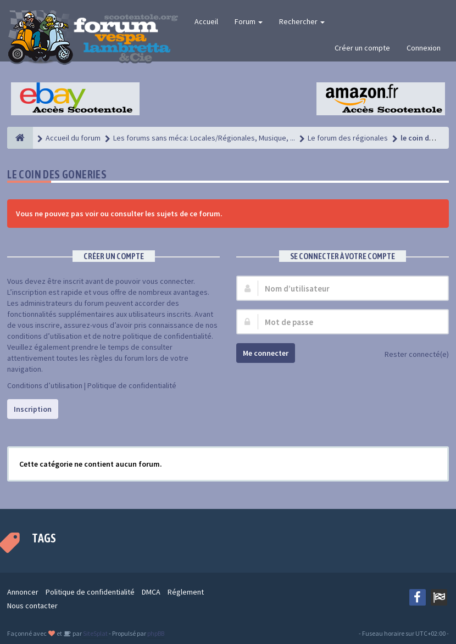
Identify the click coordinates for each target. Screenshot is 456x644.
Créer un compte (362, 48)
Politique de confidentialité (131, 385)
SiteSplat (95, 633)
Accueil (206, 21)
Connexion (424, 48)
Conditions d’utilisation (44, 385)
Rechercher (302, 21)
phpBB (155, 633)
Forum (249, 21)
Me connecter (265, 353)
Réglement (186, 592)
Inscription (33, 409)
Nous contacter (32, 606)
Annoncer (22, 592)
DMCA (151, 592)
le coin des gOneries (57, 174)
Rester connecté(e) (410, 355)
